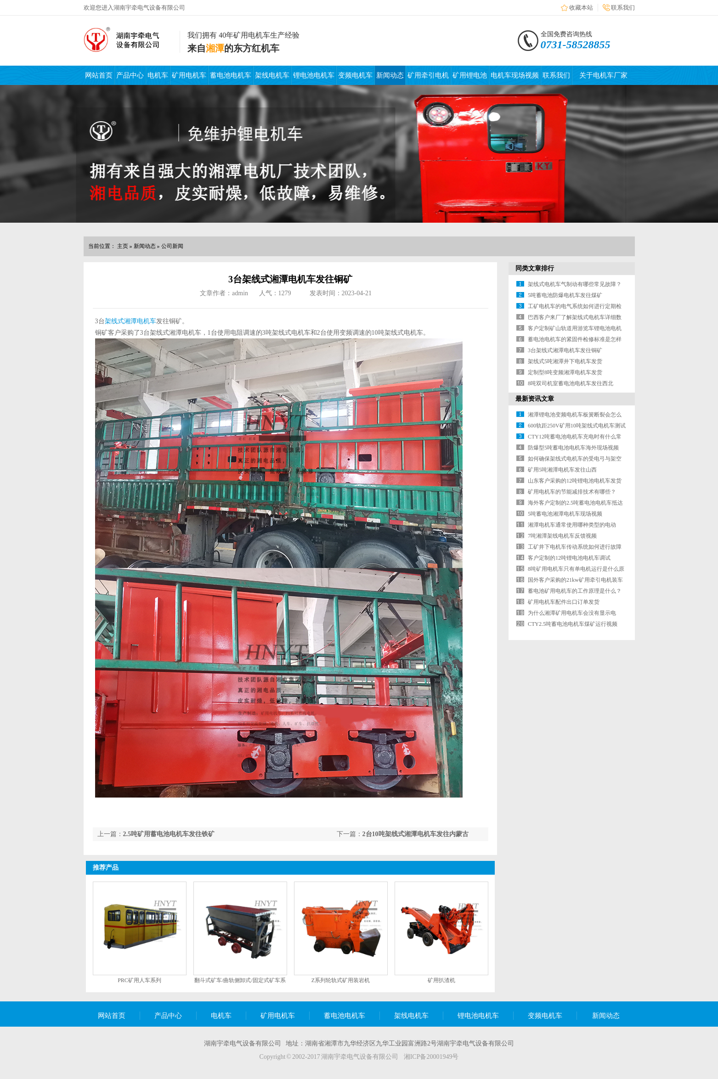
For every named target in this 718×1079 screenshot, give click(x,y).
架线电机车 (272, 75)
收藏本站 (581, 7)
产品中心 (130, 75)
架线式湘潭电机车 (130, 321)
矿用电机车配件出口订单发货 (563, 602)
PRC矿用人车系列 (139, 980)
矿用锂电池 (469, 75)
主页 (122, 246)
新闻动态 (390, 75)
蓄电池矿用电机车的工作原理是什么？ (575, 591)
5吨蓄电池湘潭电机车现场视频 (565, 514)
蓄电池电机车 (230, 75)
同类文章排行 (534, 268)
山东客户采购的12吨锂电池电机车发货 (575, 481)
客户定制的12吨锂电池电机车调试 (569, 558)
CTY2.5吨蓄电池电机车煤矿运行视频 (572, 624)
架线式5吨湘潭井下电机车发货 (565, 361)
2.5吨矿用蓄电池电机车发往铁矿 (169, 834)
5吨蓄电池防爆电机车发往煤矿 (565, 295)
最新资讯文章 (534, 398)
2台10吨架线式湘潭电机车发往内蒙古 (415, 834)
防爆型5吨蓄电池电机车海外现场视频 (573, 447)
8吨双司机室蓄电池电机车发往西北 (570, 383)
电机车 (157, 75)
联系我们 (623, 7)
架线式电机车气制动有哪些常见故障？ (575, 284)
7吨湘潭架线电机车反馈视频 (562, 536)
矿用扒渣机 (441, 980)
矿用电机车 (189, 75)
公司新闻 (172, 246)
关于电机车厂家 (603, 75)
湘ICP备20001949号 (431, 1056)
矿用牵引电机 (428, 75)
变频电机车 (355, 75)
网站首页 (99, 75)
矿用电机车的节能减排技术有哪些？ (572, 492)
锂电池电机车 (313, 75)
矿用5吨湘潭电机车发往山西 (562, 469)
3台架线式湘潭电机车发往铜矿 (565, 350)
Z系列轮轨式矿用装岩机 (340, 980)
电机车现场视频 (515, 75)
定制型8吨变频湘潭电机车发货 (565, 372)
